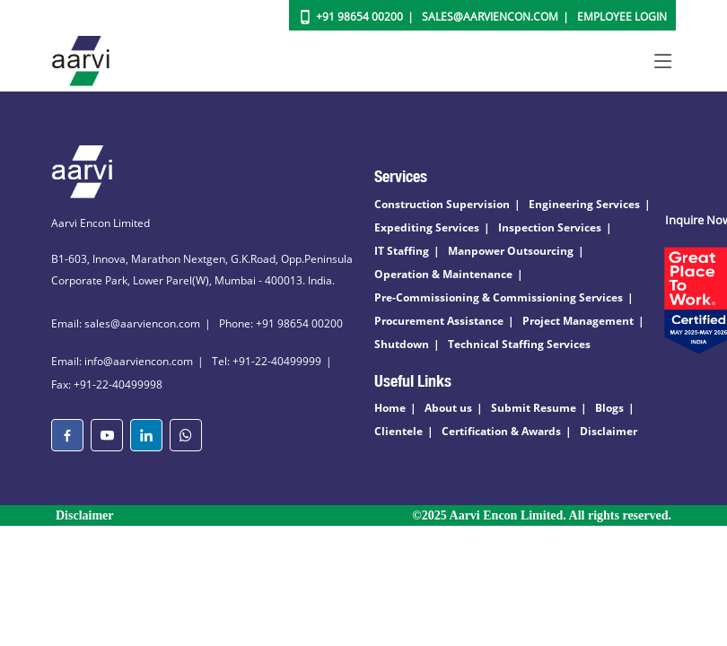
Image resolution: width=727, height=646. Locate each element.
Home (390, 407)
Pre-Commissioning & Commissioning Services (498, 297)
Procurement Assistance (439, 320)
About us (448, 407)
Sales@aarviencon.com (490, 16)
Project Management (578, 320)
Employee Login (622, 16)
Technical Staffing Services (519, 344)
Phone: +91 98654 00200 (281, 323)
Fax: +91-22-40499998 (106, 384)
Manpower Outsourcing (511, 250)
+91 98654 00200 (359, 16)
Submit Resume (533, 407)
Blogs (609, 407)
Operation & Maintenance (443, 274)
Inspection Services (549, 227)
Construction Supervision (442, 204)
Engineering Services (584, 204)
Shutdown (401, 344)
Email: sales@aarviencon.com (125, 323)
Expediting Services (426, 227)
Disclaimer (608, 431)
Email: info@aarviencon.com (122, 361)
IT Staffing (401, 250)
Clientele (398, 431)
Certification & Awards (501, 431)
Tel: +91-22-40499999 (266, 361)
